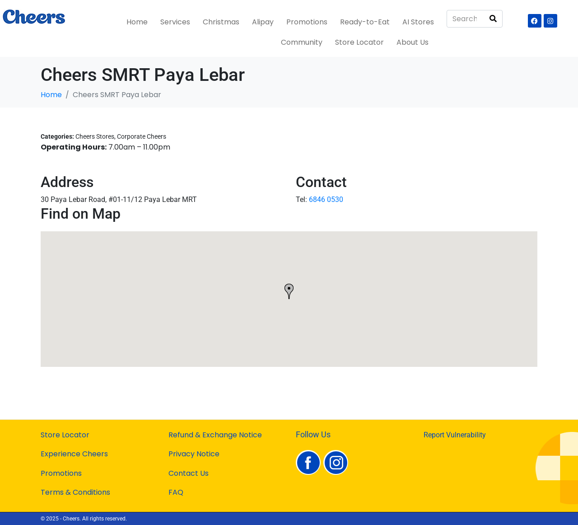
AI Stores (418, 22)
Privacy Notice (193, 454)
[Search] (493, 18)
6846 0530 (326, 199)
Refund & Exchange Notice (215, 435)
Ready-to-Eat (365, 22)
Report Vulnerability (455, 435)
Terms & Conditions (75, 492)
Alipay (263, 22)
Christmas (221, 22)
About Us (412, 42)
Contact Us (188, 473)
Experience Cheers (74, 454)
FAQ (175, 492)
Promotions (306, 22)
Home (137, 22)
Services (175, 22)
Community (301, 42)
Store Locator (359, 42)
